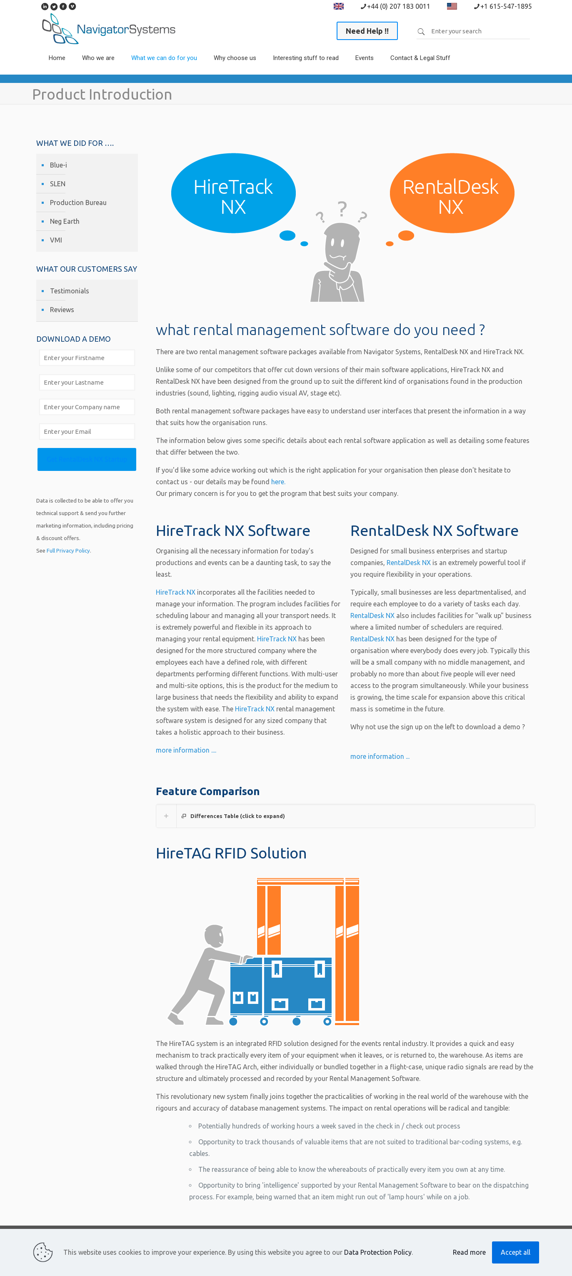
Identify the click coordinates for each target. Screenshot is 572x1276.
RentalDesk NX (409, 562)
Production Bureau (78, 202)
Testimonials (69, 291)
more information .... (186, 750)
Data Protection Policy (378, 1252)
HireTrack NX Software (233, 530)
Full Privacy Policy (68, 551)
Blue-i (58, 165)
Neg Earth (65, 221)
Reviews (62, 309)
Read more (469, 1252)
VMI (56, 240)
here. (278, 481)
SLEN (57, 184)
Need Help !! (367, 31)
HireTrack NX (175, 592)
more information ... (380, 756)
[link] (98, 70)
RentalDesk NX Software (434, 530)
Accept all (515, 1252)
